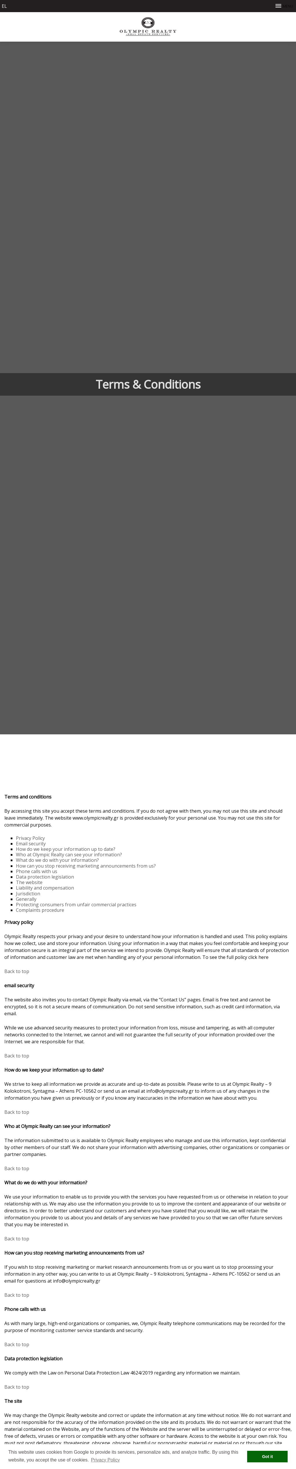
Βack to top (16, 971)
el (4, 6)
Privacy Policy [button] (105, 1459)
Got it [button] (267, 1456)
